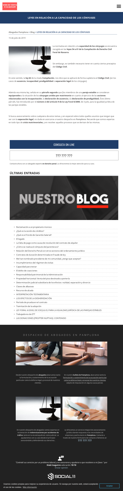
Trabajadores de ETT (25, 314)
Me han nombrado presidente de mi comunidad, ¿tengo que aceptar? (48, 258)
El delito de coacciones (26, 270)
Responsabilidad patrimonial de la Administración (39, 274)
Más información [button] (30, 487)
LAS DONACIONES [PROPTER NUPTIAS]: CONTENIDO (41, 318)
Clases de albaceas (25, 286)
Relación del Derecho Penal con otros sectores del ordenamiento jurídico (50, 250)
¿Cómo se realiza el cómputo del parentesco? (37, 246)
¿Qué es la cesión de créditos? (30, 231)
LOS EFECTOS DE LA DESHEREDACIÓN (34, 298)
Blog (32, 32)
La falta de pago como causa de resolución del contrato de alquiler (47, 242)
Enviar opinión (61, 467)
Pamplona (81, 119)
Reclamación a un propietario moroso (34, 227)
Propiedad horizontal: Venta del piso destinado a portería (43, 278)
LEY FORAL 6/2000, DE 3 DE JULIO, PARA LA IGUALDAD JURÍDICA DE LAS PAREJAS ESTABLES (58, 310)
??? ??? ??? (64, 155)
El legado (20, 239)
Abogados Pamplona (18, 32)
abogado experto (35, 164)
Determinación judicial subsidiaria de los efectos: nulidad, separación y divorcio (53, 282)
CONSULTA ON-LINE (64, 145)
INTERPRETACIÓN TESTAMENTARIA (32, 294)
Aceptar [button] (109, 486)
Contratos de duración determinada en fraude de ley (41, 254)
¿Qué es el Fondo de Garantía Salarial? (34, 235)
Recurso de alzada (24, 290)
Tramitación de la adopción (28, 306)
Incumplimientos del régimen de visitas (34, 262)
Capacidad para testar (26, 266)
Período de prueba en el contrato (31, 302)
